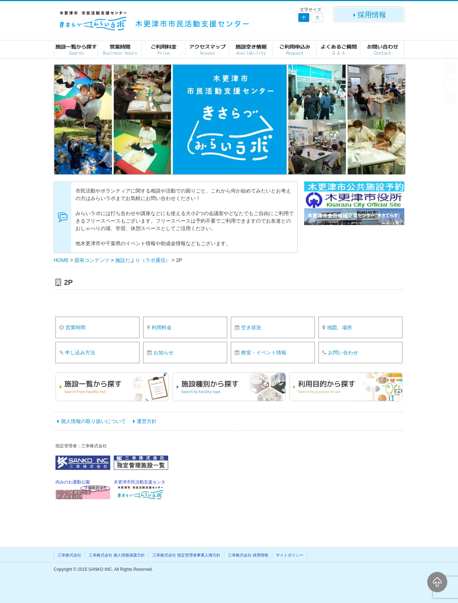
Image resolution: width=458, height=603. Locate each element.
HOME (61, 260)
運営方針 (147, 421)
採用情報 (369, 15)
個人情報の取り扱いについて (93, 421)
